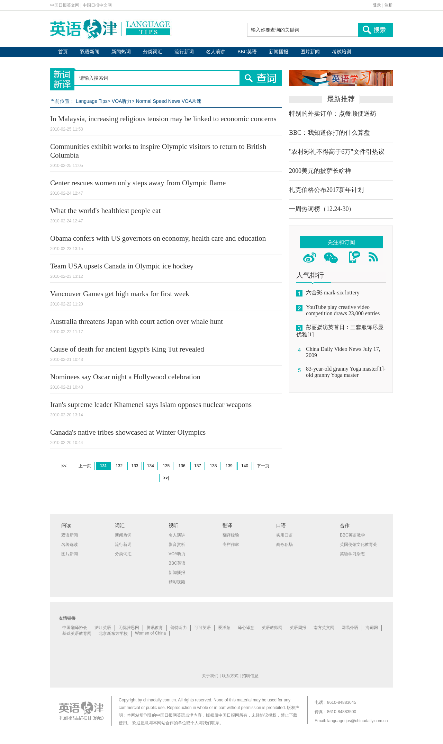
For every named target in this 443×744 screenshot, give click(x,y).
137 (197, 465)
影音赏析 (177, 544)
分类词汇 (152, 51)
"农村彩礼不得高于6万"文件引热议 (337, 151)
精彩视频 (177, 581)
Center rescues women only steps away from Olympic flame (138, 183)
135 (166, 465)
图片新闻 (310, 51)
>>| (166, 478)
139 (229, 465)
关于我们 (210, 675)
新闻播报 (278, 51)
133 (134, 465)
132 (119, 465)
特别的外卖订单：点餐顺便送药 (332, 113)
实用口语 (284, 535)
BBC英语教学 (352, 535)
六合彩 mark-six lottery (333, 292)
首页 (63, 51)
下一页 (263, 465)
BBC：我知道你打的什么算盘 (329, 132)
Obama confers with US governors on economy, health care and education (158, 238)
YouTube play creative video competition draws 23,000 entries (343, 310)
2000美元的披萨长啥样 (320, 170)
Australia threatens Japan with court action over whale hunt (136, 321)
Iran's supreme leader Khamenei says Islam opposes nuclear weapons (151, 404)
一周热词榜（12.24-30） (322, 208)
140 (244, 465)
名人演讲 (215, 51)
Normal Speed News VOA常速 (168, 101)
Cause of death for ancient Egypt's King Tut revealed (127, 349)
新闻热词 (121, 51)
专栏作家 (231, 544)
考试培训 (341, 51)
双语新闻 (89, 51)
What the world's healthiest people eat (105, 210)
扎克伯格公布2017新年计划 (326, 189)
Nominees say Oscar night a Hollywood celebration (125, 377)
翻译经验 (231, 535)
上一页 (85, 465)
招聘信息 (250, 675)
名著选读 (69, 544)
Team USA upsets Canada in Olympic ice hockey (121, 266)
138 (213, 465)
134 (150, 465)
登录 (377, 5)
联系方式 (230, 675)
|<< (63, 465)
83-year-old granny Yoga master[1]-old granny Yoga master (346, 372)
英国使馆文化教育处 (358, 544)
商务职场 (284, 544)
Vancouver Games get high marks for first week (119, 294)
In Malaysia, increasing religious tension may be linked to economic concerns (163, 119)
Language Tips (92, 101)
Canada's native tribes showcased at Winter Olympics (128, 432)
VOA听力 (122, 101)
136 (182, 465)
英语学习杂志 (352, 553)
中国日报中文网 (97, 5)
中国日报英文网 (64, 5)
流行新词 (184, 51)
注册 (389, 5)
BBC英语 (247, 51)
